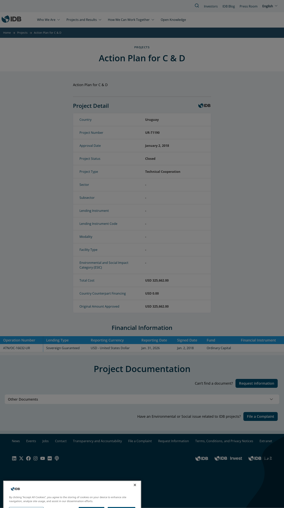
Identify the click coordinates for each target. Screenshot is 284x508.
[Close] (135, 491)
